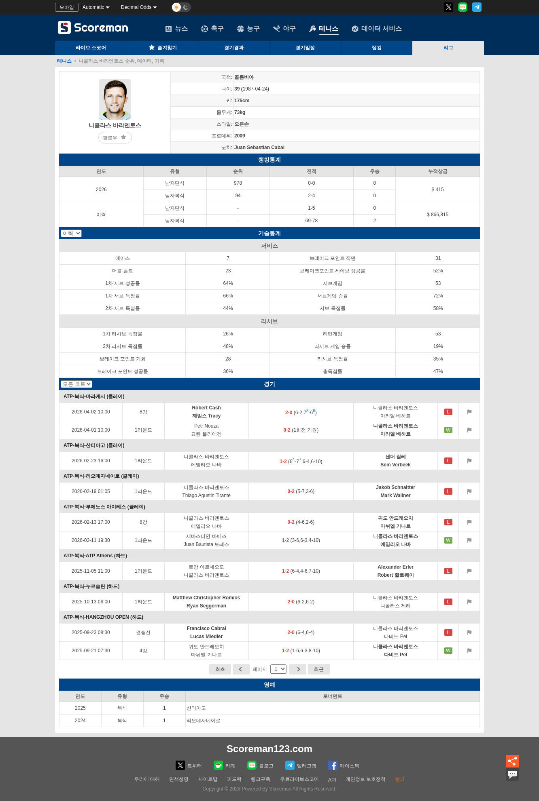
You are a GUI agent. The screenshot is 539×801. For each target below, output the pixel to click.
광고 (400, 779)
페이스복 (343, 765)
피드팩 (234, 779)
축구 (212, 28)
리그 (448, 48)
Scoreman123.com (269, 748)
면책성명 (179, 779)
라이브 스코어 (91, 48)
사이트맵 (208, 779)
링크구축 (260, 779)
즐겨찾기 (162, 47)
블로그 (260, 765)
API (332, 780)
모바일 (66, 7)
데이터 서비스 (377, 28)
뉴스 (176, 28)
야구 (284, 28)
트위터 (189, 765)
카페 (224, 765)
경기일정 (305, 48)
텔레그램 (300, 765)
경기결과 (234, 48)
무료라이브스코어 (299, 779)
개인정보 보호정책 (366, 779)
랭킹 (377, 48)
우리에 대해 (147, 779)
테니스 (323, 28)
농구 (248, 28)
